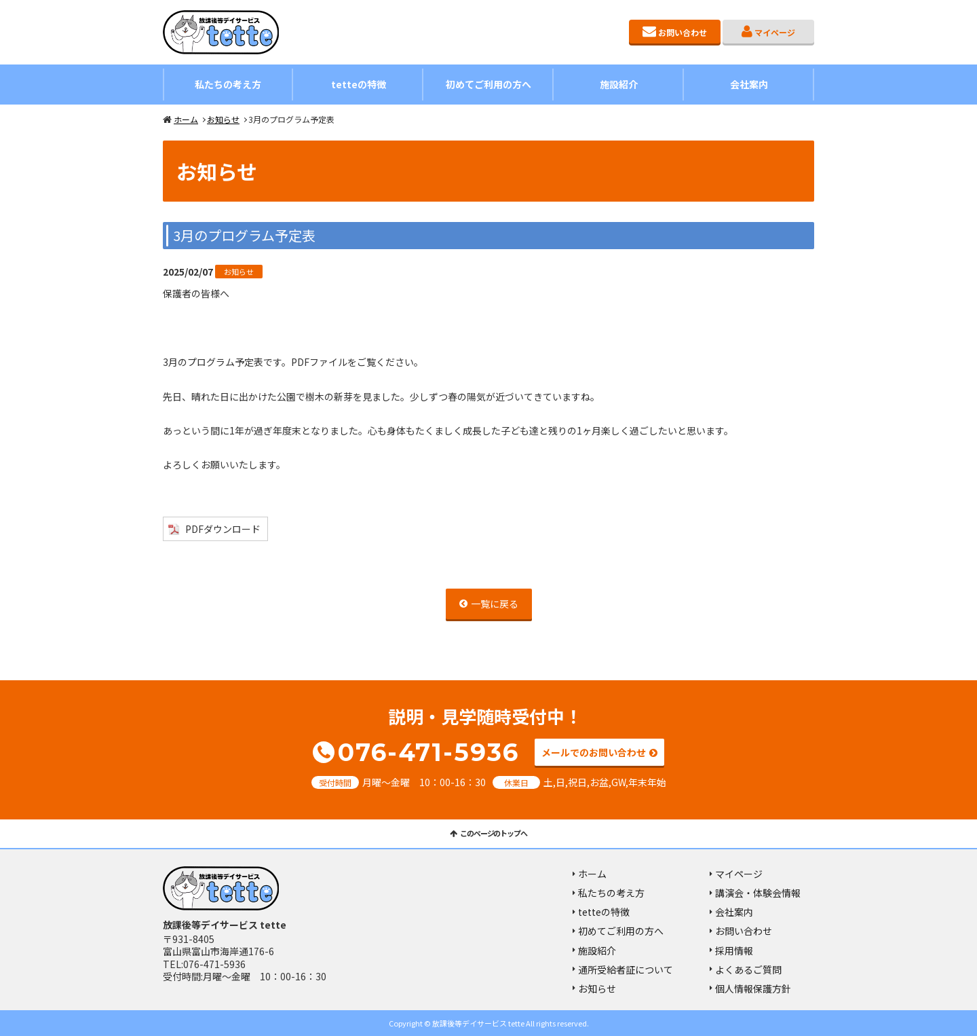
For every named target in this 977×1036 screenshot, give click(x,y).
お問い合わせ (682, 32)
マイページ (774, 32)
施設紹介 (619, 84)
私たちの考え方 (228, 84)
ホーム (186, 119)
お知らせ (223, 119)
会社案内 (749, 84)
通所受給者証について (625, 969)
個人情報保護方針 (753, 988)
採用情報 (734, 950)
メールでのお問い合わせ (593, 752)
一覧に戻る (494, 603)
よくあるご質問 (748, 969)
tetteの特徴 (358, 84)
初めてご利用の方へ (488, 84)
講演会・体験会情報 (758, 893)
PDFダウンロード (223, 529)
